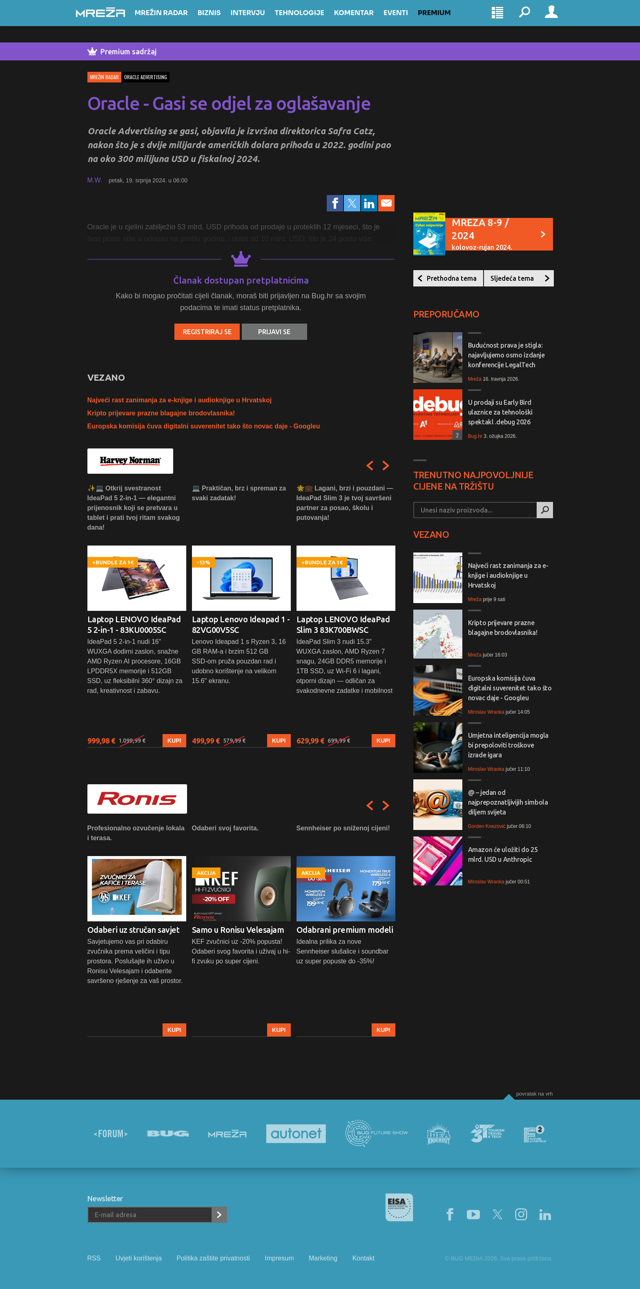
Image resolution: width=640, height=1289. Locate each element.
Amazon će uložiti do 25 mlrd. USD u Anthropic (503, 854)
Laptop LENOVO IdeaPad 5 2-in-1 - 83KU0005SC (134, 625)
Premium (445, 21)
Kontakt (363, 1258)
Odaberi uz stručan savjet (133, 929)
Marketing (323, 1258)
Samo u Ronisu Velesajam (238, 929)
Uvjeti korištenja (139, 1258)
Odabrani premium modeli (345, 929)
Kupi (174, 740)
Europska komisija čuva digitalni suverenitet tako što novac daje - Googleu (203, 426)
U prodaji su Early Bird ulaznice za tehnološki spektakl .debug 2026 (500, 412)
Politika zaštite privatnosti (213, 1258)
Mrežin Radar (172, 21)
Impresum (279, 1258)
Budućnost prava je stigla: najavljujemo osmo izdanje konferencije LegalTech (506, 355)
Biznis (220, 21)
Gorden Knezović (487, 826)
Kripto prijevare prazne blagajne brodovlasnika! (161, 413)
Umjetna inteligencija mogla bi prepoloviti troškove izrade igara (508, 745)
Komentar (365, 21)
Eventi (407, 21)
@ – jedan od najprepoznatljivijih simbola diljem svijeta (508, 802)
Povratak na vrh (534, 1094)
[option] (137, 615)
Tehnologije (311, 21)
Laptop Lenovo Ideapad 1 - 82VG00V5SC (241, 625)
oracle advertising (145, 76)
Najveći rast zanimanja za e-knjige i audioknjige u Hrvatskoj (179, 400)
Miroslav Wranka (486, 712)
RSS (94, 1258)
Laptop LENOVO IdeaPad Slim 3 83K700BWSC (343, 625)
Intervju (259, 21)
